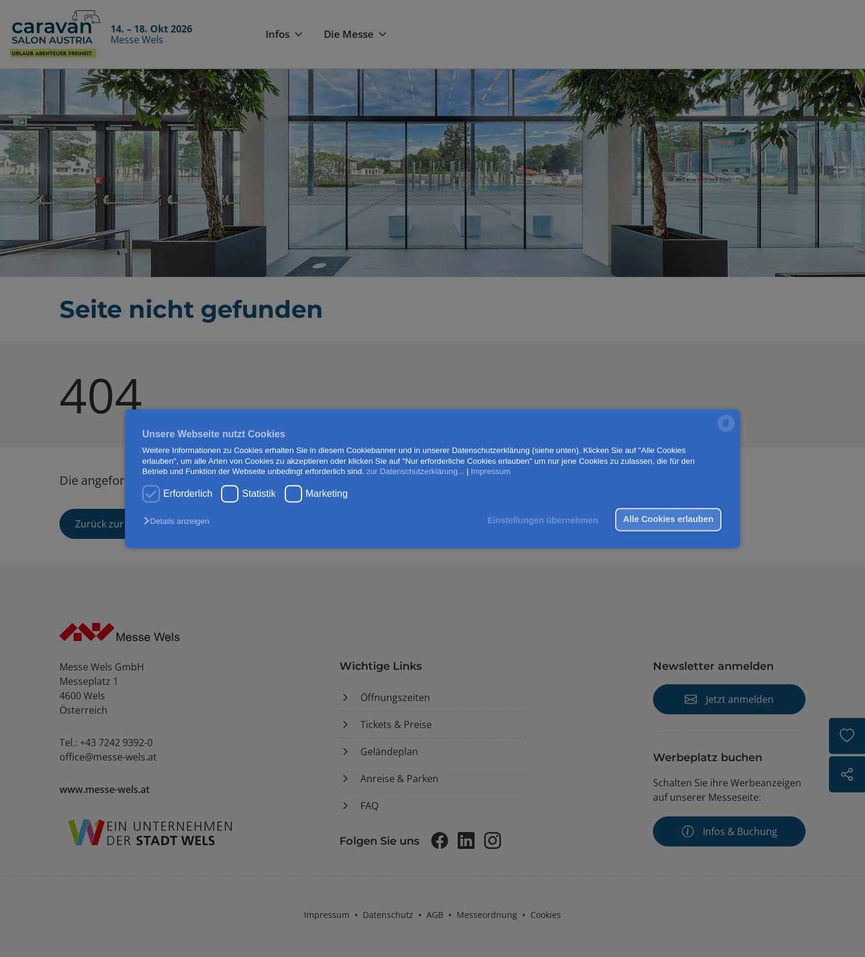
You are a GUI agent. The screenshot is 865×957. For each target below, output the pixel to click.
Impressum (491, 471)
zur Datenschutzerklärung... (415, 471)
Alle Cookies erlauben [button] (668, 519)
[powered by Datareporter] (726, 430)
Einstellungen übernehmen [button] (542, 521)
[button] (179, 522)
